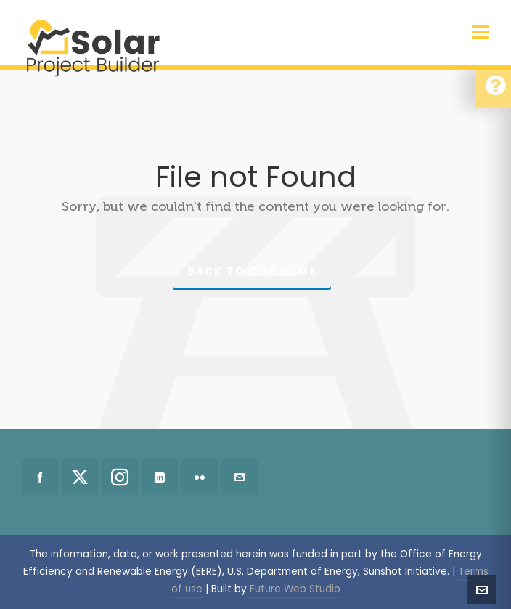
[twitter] (80, 477)
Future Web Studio (295, 589)
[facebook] (40, 477)
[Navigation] (480, 32)
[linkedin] (160, 477)
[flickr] (199, 477)
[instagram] (120, 477)
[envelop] (239, 477)
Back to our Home (251, 271)
